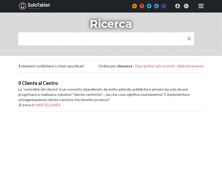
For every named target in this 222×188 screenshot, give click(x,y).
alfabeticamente (190, 66)
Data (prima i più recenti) (154, 66)
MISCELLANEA (47, 105)
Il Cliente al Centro (38, 83)
